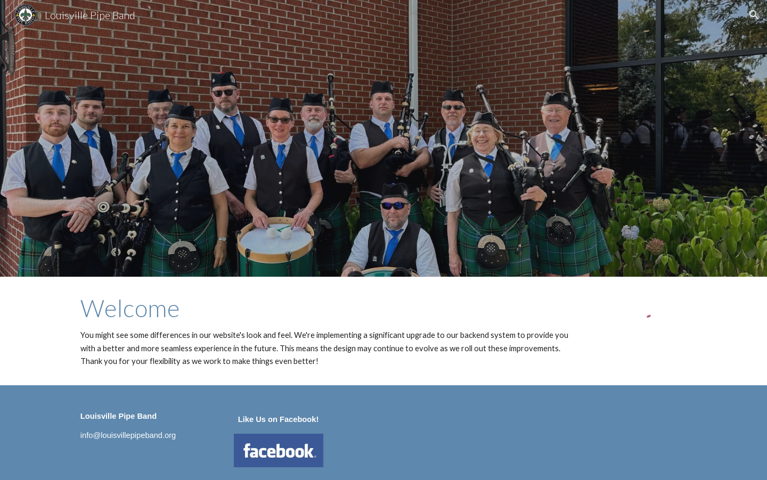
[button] (754, 15)
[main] (331, 331)
